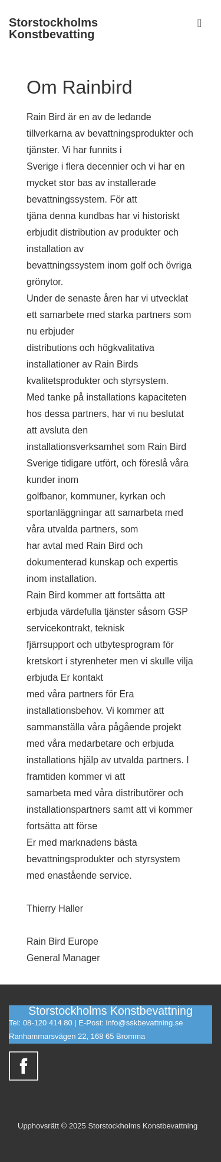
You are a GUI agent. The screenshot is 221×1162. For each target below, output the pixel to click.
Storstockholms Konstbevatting (53, 28)
